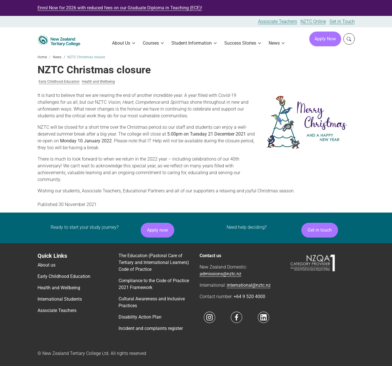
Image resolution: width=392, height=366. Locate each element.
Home (42, 57)
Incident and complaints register (151, 328)
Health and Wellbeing (98, 82)
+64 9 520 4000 (249, 296)
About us (46, 265)
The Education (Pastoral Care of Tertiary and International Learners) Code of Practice (154, 262)
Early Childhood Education (59, 82)
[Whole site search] (349, 39)
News (57, 57)
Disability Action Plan (140, 317)
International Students (60, 299)
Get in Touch (342, 21)
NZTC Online (313, 21)
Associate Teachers (277, 21)
